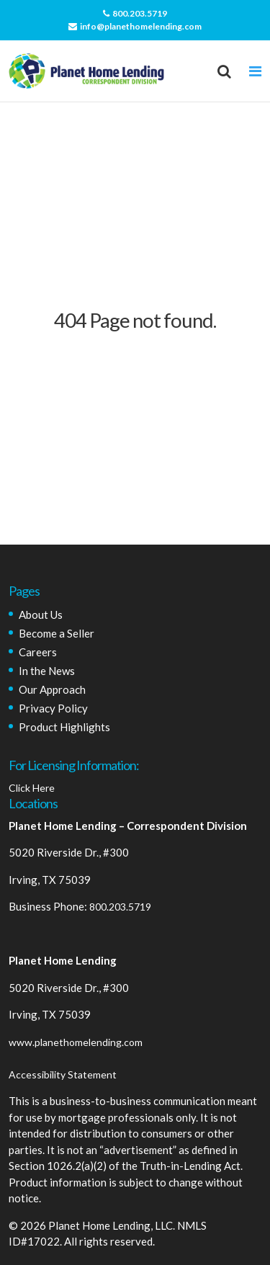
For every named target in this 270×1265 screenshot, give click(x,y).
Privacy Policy (53, 708)
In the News (47, 670)
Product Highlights (64, 726)
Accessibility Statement (63, 1074)
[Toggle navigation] (255, 71)
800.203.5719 (135, 13)
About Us (41, 614)
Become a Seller (56, 633)
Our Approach (52, 689)
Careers (38, 651)
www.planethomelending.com (76, 1042)
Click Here (32, 788)
